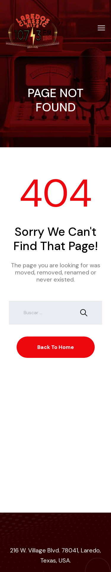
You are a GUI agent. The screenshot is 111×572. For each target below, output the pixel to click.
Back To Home (55, 347)
